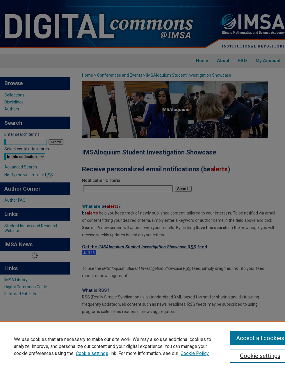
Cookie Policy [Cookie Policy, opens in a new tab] (195, 353)
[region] (142, 346)
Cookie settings (92, 353)
